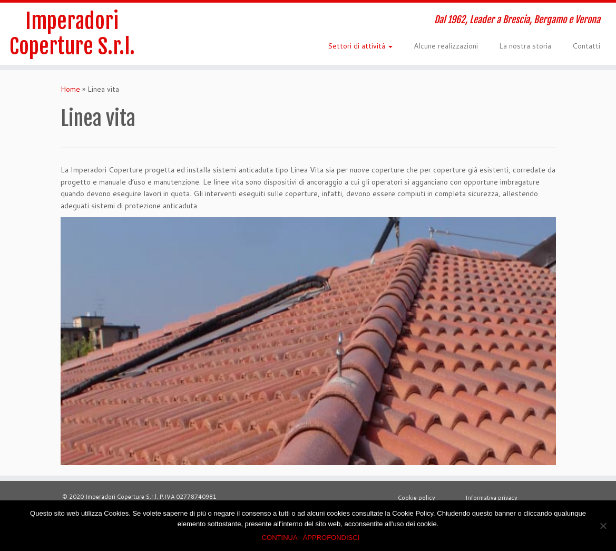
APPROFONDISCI (331, 538)
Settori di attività (360, 46)
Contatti (586, 46)
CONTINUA (280, 538)
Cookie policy (417, 498)
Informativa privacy (489, 498)
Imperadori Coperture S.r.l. (72, 33)
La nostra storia (525, 46)
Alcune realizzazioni (446, 46)
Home (70, 89)
